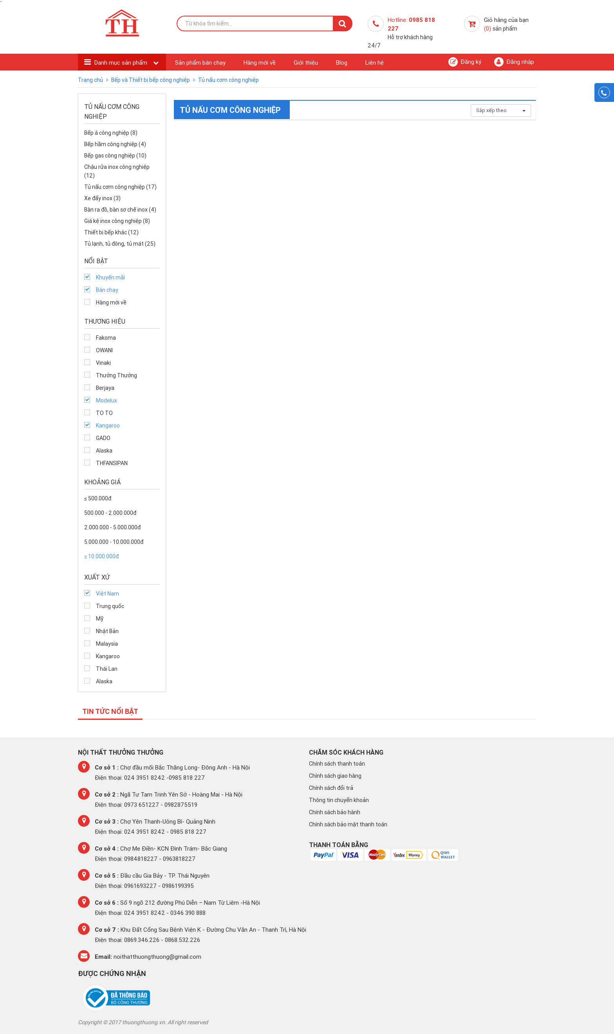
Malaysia (107, 643)
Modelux (106, 400)
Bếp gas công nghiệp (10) (115, 155)
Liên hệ (374, 62)
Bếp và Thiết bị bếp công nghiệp (151, 79)
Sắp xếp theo (501, 110)
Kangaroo (108, 425)
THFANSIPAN (112, 463)
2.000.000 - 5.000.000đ (112, 527)
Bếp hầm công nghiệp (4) (115, 144)
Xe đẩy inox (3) (102, 198)
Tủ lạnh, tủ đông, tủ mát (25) (119, 243)
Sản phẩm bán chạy (200, 62)
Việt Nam (107, 593)
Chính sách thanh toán (337, 763)
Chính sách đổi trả (331, 787)
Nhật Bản (107, 631)
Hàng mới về (260, 62)
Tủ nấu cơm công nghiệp (228, 79)
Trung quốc (110, 606)
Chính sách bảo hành (334, 812)
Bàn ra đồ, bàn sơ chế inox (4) (120, 209)
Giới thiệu (306, 62)
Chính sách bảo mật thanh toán (348, 824)
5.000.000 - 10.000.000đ (113, 541)
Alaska (104, 450)
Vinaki (103, 362)
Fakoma (106, 337)
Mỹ (99, 618)
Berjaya (105, 387)
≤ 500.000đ (97, 498)
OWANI (104, 350)
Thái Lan (106, 668)
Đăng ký (464, 62)
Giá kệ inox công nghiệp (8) (117, 221)
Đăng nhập (514, 62)
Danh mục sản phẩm (121, 62)
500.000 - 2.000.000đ (110, 512)
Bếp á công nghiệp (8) (110, 132)
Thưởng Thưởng (116, 375)
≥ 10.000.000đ (101, 556)
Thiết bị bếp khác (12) (111, 232)
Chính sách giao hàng (335, 775)
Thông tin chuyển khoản (339, 800)
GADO (103, 438)
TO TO (104, 412)
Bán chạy (107, 289)
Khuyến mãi (110, 277)
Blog (341, 62)
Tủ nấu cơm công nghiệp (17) (120, 186)
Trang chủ (91, 79)
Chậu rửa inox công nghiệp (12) (117, 171)
